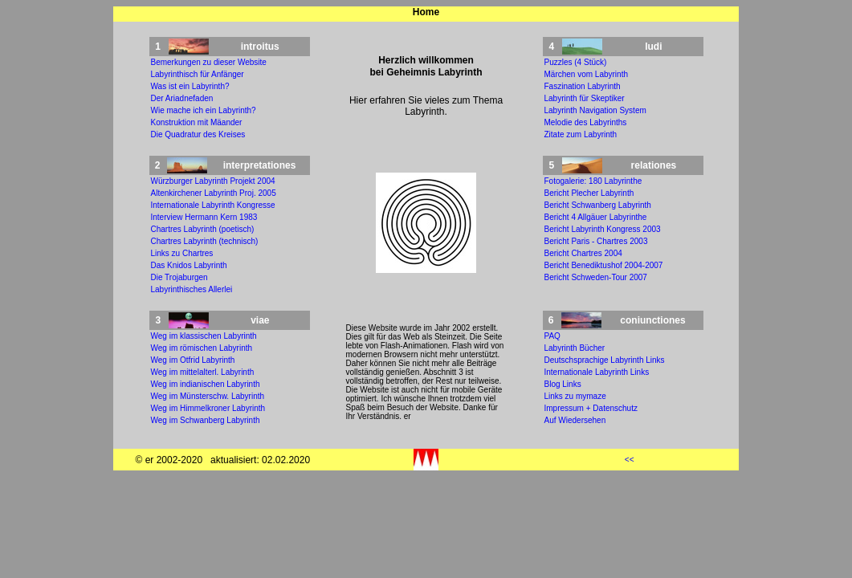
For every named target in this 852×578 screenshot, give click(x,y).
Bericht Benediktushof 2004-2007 (603, 265)
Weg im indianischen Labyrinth (205, 384)
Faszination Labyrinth (582, 86)
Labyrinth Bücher (574, 348)
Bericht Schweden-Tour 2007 (595, 277)
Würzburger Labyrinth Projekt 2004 (213, 181)
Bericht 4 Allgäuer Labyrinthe (595, 217)
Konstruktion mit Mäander (197, 122)
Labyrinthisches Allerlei (192, 289)
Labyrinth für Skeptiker (584, 98)
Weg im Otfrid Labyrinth (193, 360)
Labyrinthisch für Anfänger (197, 74)
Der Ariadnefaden (182, 98)
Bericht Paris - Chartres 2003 (596, 241)
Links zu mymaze (575, 396)
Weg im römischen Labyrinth (202, 348)
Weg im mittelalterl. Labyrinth (203, 372)
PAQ (552, 336)
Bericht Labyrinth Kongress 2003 (602, 229)
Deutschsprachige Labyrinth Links (604, 360)
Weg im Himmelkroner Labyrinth (208, 408)
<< (629, 459)
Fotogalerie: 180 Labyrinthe (593, 181)
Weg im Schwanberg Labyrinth (205, 420)
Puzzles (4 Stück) (575, 62)
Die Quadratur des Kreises (198, 134)
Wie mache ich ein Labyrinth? (203, 110)
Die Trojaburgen (179, 277)
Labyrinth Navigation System (595, 110)
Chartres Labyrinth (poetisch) (203, 229)
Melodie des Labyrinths (585, 122)
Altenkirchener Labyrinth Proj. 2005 (213, 193)
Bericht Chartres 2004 (583, 253)
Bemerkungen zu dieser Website (209, 62)
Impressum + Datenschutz (591, 408)
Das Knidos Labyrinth (189, 265)
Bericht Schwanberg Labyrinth (597, 205)
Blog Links (562, 384)
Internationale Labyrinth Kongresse (213, 205)
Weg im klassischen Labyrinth (204, 336)
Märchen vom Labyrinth (586, 74)
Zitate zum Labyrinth (581, 134)
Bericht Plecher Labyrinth (589, 193)
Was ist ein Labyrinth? (190, 86)
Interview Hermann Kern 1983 (204, 217)
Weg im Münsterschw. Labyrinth (208, 396)
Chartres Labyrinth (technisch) (205, 241)
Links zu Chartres (182, 253)
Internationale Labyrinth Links (597, 372)
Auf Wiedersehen (575, 420)
